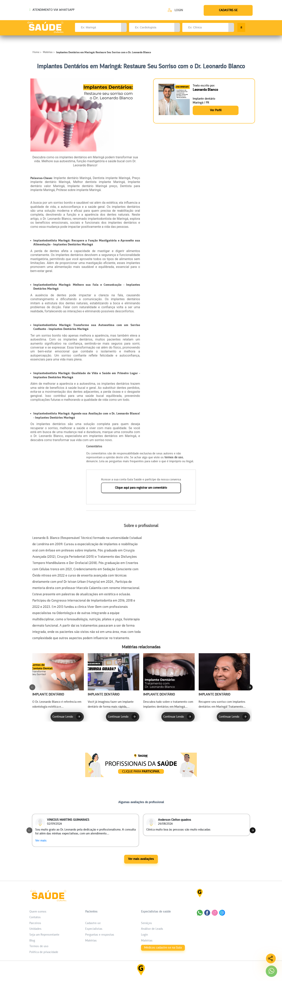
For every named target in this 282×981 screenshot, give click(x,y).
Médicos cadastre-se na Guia (163, 947)
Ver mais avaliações (141, 859)
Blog (32, 940)
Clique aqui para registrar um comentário (141, 487)
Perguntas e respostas (99, 935)
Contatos (35, 917)
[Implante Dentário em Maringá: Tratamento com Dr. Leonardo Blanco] (169, 681)
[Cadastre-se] (175, 10)
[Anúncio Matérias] (141, 776)
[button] (124, 27)
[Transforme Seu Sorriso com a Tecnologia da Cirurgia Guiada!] (113, 681)
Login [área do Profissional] (144, 935)
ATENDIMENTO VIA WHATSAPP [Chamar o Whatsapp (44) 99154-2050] (51, 10)
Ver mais (41, 841)
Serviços (146, 923)
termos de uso (173, 457)
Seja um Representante (44, 935)
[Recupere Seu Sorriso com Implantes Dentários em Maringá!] (224, 681)
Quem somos (37, 911)
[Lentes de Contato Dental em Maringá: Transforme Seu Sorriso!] (58, 681)
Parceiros (35, 923)
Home (36, 52)
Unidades (35, 929)
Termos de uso (38, 946)
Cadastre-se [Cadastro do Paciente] (93, 923)
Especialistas (93, 929)
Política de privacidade (43, 952)
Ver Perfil (215, 110)
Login (178, 10)
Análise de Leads (152, 929)
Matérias (48, 52)
